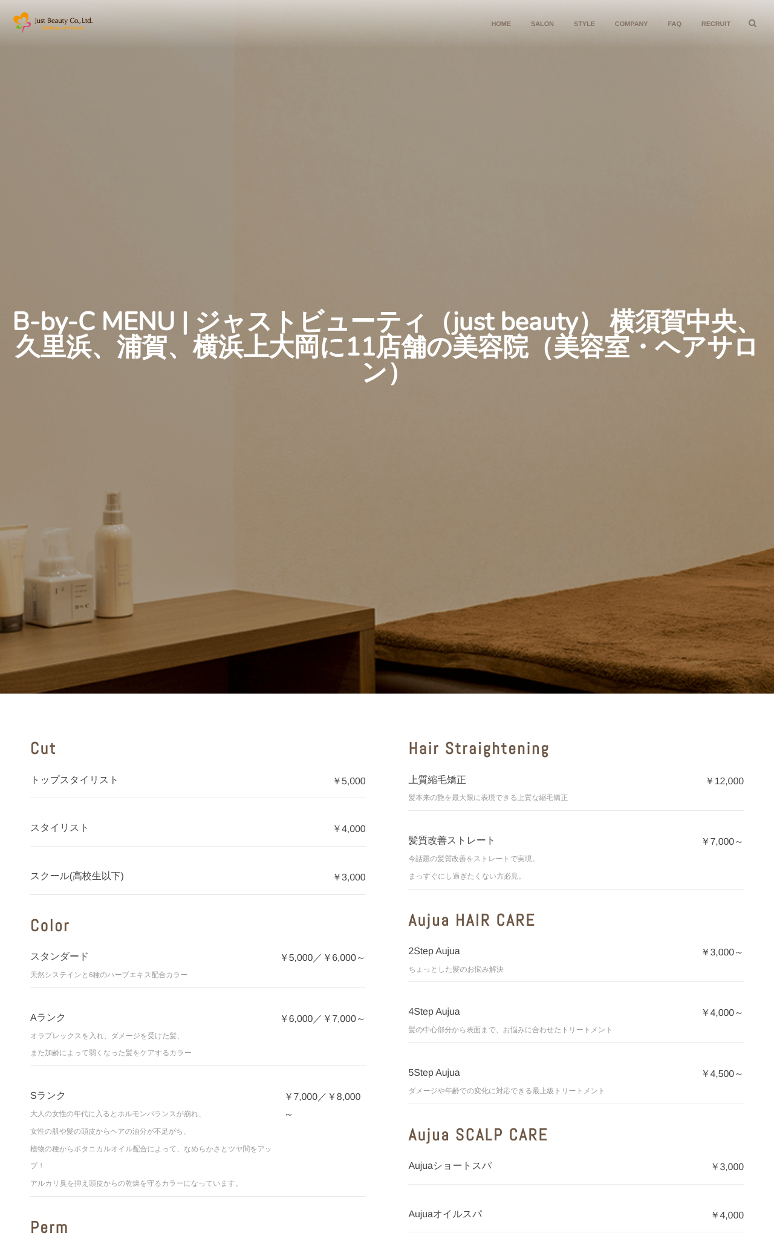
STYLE (579, 24)
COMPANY (626, 24)
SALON (537, 24)
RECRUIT (711, 24)
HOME (496, 24)
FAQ (670, 24)
